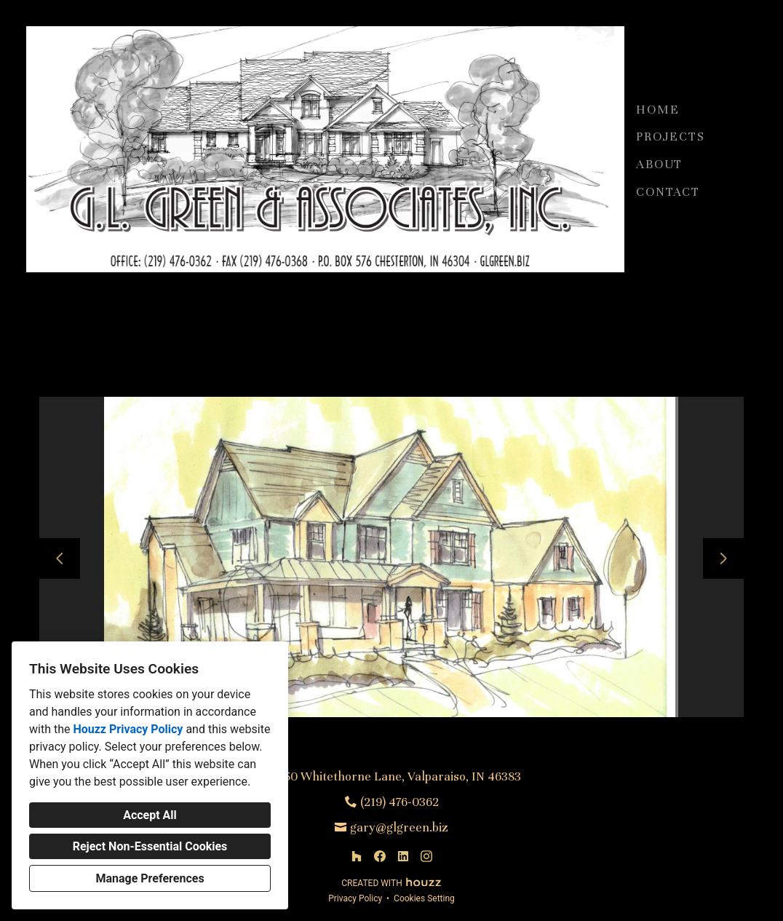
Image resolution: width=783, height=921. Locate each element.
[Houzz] (356, 856)
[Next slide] (723, 558)
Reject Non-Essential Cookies (150, 846)
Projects (670, 136)
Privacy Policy (355, 898)
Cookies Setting (424, 898)
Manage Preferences (149, 878)
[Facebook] (379, 856)
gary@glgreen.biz (399, 827)
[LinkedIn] (403, 856)
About (659, 164)
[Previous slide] (59, 558)
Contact (668, 191)
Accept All (150, 815)
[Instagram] (426, 856)
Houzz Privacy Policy (128, 729)
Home (657, 109)
